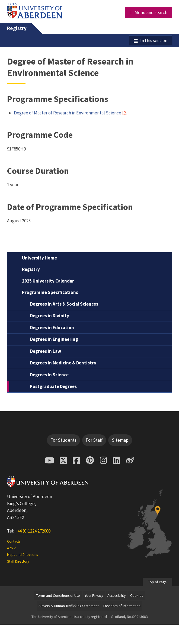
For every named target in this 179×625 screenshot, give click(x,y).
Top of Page (157, 582)
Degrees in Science (49, 375)
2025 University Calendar (48, 281)
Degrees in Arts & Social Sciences (64, 304)
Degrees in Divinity (49, 316)
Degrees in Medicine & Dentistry (63, 363)
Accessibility (116, 596)
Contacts (13, 542)
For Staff (94, 440)
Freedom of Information (121, 606)
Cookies (136, 596)
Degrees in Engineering (54, 340)
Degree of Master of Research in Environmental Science (67, 113)
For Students (63, 440)
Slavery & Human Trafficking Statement (69, 606)
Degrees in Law (45, 351)
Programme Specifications (50, 293)
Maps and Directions (22, 555)
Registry (17, 28)
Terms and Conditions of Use (58, 596)
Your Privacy (94, 596)
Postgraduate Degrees (53, 387)
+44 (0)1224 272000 (32, 531)
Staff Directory (18, 561)
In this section (153, 41)
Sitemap (120, 440)
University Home (39, 258)
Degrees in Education (52, 328)
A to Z (11, 548)
